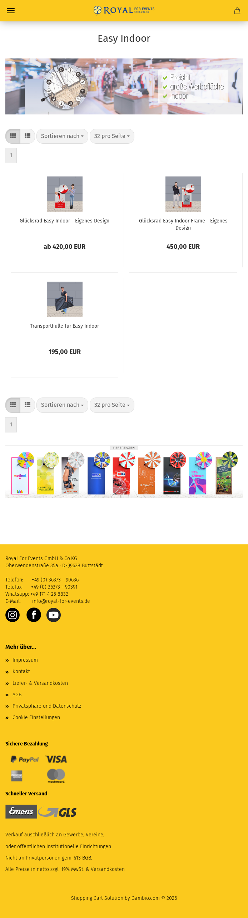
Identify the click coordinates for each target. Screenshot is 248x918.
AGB (17, 695)
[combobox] (62, 136)
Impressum (25, 660)
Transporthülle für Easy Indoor (64, 326)
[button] (12, 136)
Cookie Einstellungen (36, 717)
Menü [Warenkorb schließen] (11, 10)
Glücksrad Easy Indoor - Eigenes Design (64, 221)
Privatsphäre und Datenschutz (47, 706)
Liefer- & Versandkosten (40, 683)
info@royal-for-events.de (61, 601)
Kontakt (21, 671)
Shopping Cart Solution (97, 898)
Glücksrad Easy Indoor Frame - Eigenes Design (183, 224)
